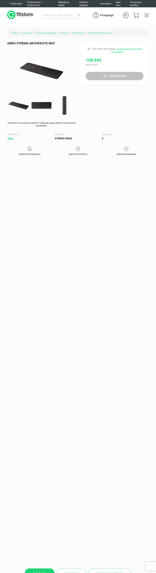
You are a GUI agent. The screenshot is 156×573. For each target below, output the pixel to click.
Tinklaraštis (16, 3)
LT (125, 15)
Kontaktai (105, 3)
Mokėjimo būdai (63, 4)
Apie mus (118, 4)
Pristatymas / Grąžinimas (34, 4)
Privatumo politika (135, 4)
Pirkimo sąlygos (83, 4)
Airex (10, 138)
